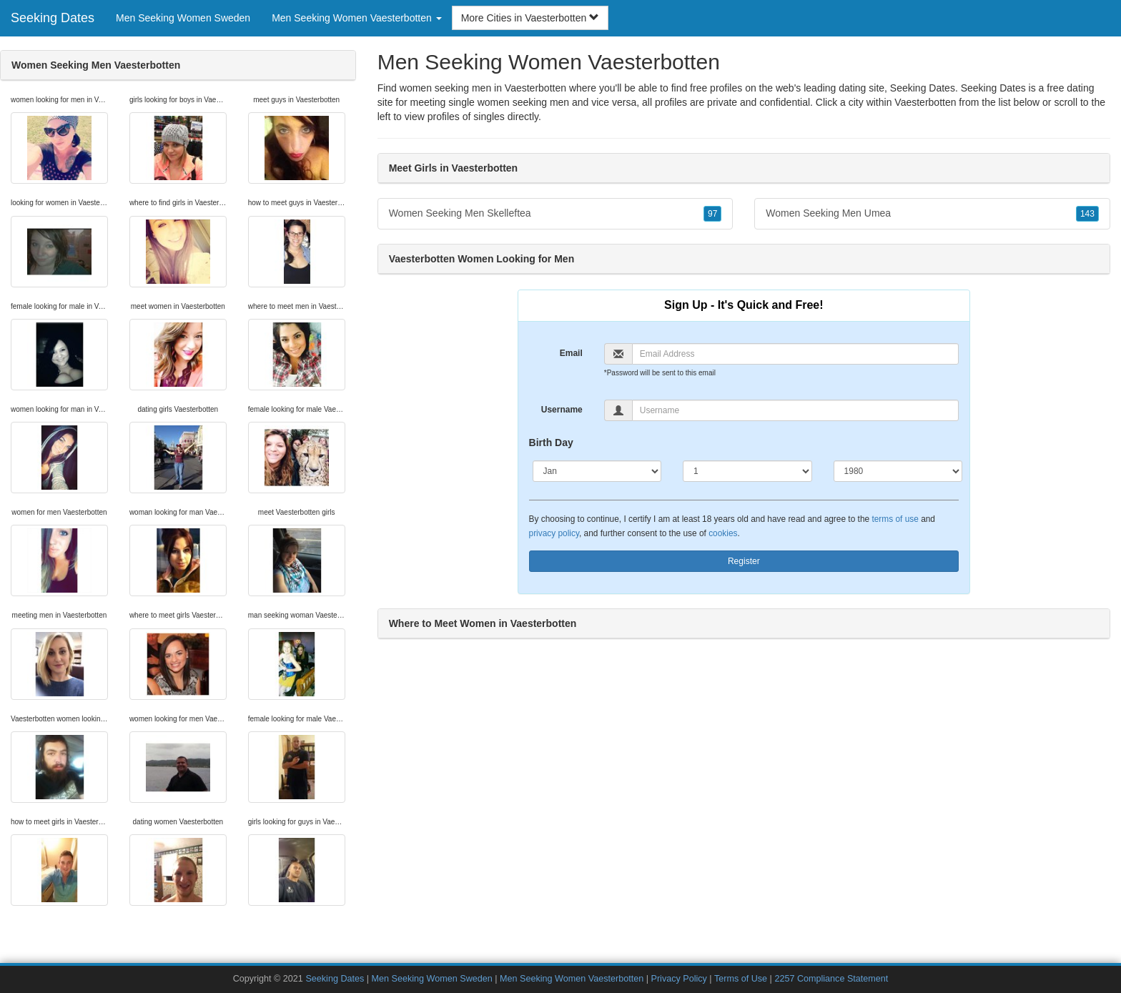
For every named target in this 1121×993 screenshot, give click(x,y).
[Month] (597, 471)
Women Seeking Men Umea (932, 214)
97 (712, 214)
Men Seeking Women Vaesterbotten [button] (357, 18)
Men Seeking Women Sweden (183, 18)
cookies (722, 533)
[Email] (795, 354)
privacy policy (554, 533)
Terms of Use (740, 979)
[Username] (795, 410)
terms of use (894, 519)
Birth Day (551, 442)
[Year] (898, 471)
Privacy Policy (678, 979)
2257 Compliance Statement (831, 979)
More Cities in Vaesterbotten (530, 18)
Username (562, 410)
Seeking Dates (52, 18)
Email (571, 353)
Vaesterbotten (925, 102)
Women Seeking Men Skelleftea (555, 214)
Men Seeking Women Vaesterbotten (571, 979)
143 (1087, 214)
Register (744, 561)
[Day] (747, 471)
